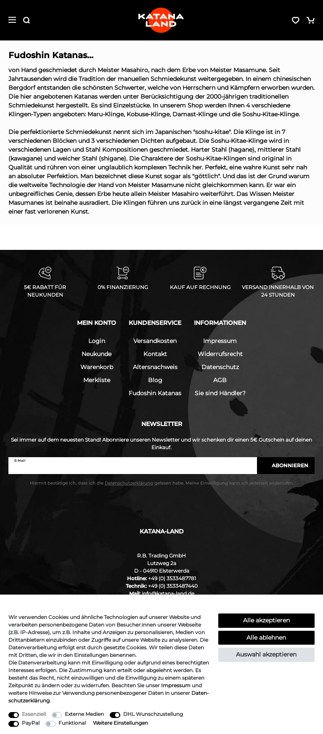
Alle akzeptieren (266, 620)
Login (96, 341)
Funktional (72, 723)
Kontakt (155, 354)
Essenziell (34, 714)
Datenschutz (220, 367)
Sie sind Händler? (220, 393)
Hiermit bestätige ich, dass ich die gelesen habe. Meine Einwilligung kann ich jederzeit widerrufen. (162, 483)
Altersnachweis (155, 367)
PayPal (31, 723)
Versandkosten (155, 341)
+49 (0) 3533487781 (172, 578)
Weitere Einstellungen (120, 723)
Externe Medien (84, 714)
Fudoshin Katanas (155, 393)
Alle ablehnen (266, 637)
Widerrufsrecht (220, 354)
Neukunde (96, 354)
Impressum (220, 341)
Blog (155, 380)
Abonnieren (285, 465)
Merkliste (96, 380)
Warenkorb (96, 367)
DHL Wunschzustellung (153, 714)
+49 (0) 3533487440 (173, 586)
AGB (220, 380)
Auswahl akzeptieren (266, 654)
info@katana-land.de (168, 593)
